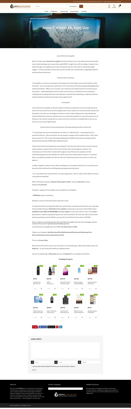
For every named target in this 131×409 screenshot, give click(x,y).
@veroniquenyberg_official (55, 235)
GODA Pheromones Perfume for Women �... (50, 285)
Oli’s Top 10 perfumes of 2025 (67, 227)
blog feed (35, 248)
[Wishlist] (114, 6)
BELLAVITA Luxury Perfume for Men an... (65, 284)
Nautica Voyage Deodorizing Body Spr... (78, 284)
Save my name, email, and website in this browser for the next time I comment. (54, 367)
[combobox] (65, 390)
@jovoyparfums (65, 223)
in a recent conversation (87, 86)
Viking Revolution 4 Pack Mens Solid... (92, 314)
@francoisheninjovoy (39, 235)
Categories (54, 11)
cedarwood (80, 182)
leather (68, 182)
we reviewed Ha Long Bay (51, 61)
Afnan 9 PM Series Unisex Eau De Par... (51, 314)
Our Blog (83, 11)
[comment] (65, 351)
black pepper (61, 182)
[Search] (81, 6)
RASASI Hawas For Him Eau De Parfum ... (38, 314)
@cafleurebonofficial (54, 223)
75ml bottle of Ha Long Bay (57, 209)
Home (46, 11)
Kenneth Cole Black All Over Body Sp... (37, 284)
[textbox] (65, 390)
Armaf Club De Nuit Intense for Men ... (64, 314)
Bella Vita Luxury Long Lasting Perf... (79, 313)
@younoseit (77, 232)
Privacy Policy (43, 240)
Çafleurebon (52, 254)
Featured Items (74, 11)
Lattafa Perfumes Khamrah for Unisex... (92, 284)
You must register (64, 212)
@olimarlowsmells (67, 232)
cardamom (53, 182)
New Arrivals (64, 11)
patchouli (44, 185)
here (56, 212)
